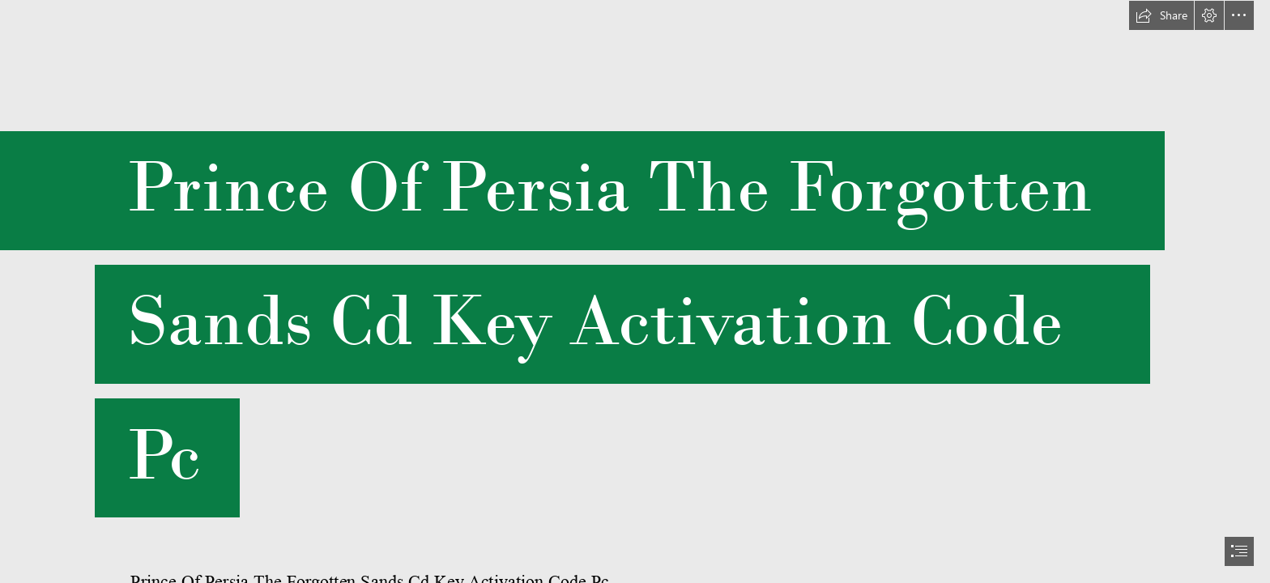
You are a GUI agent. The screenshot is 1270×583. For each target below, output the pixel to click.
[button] (1161, 15)
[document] (635, 291)
